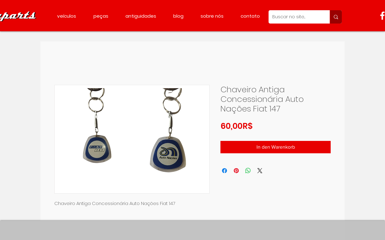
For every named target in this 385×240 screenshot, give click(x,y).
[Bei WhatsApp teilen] (248, 170)
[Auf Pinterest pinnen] (236, 170)
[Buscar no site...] (294, 17)
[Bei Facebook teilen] (224, 170)
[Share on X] (260, 170)
